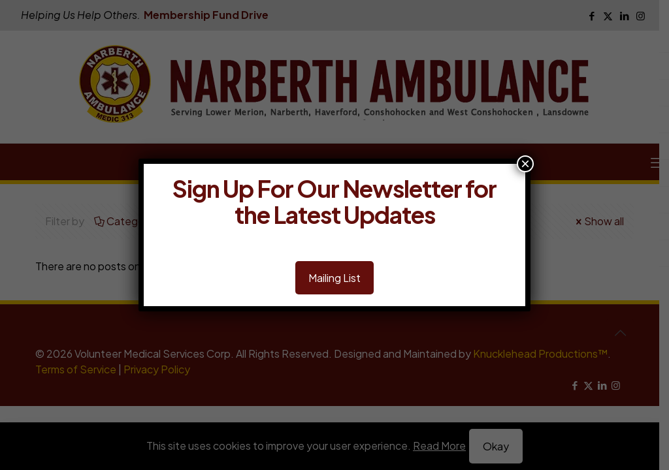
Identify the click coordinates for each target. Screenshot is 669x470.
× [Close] (525, 163)
